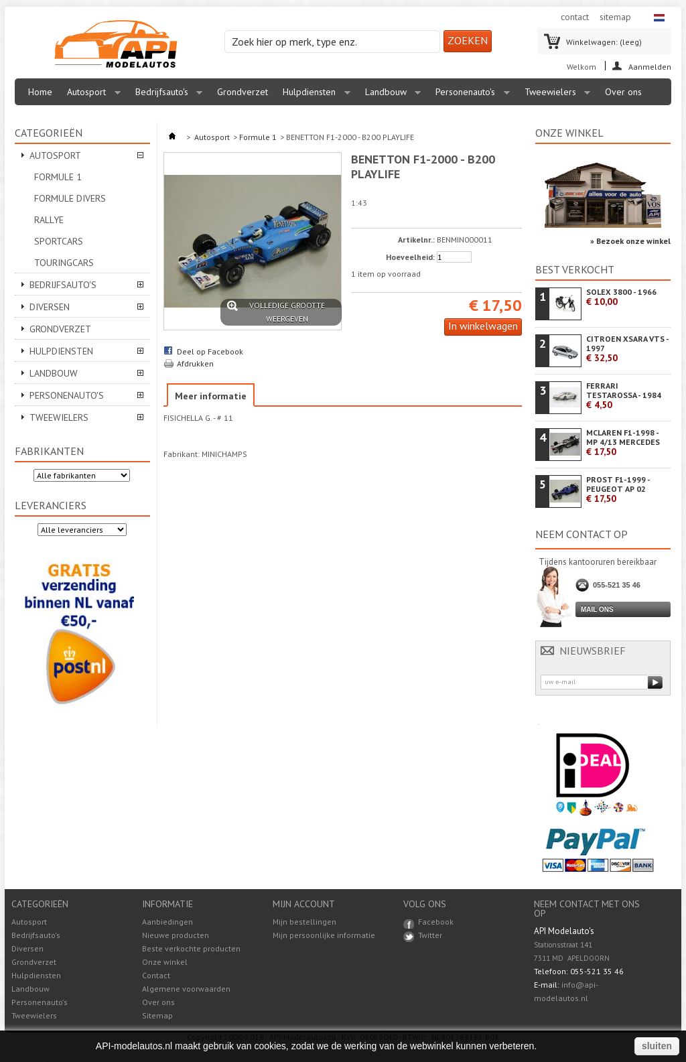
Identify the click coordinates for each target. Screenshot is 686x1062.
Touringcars (64, 263)
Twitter (430, 935)
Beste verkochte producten (191, 948)
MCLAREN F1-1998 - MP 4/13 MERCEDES (623, 442)
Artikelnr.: (416, 240)
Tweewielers (554, 95)
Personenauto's (469, 95)
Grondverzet (242, 92)
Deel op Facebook (210, 351)
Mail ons (597, 609)
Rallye (49, 220)
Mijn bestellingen (304, 922)
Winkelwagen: (604, 42)
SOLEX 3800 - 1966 (621, 297)
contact (575, 17)
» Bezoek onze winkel (630, 241)
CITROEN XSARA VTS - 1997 (627, 348)
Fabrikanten (49, 451)
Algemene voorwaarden (186, 989)
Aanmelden (649, 66)
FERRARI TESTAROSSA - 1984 (623, 395)
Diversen (49, 307)
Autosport (90, 95)
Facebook (436, 922)
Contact (156, 975)
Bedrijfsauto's (166, 95)
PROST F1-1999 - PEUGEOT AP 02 (618, 489)
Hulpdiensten (313, 95)
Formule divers (70, 198)
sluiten (657, 1046)
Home (40, 92)
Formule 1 (58, 177)
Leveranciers (50, 505)
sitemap (615, 17)
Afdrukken (195, 363)
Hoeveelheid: (410, 257)
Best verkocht (574, 269)
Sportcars (58, 241)
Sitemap (157, 1015)
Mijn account (304, 904)
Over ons (623, 92)
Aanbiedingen (167, 922)
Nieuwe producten (175, 935)
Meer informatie (211, 396)
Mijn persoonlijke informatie (324, 935)
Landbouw (389, 95)
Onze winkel (569, 132)
